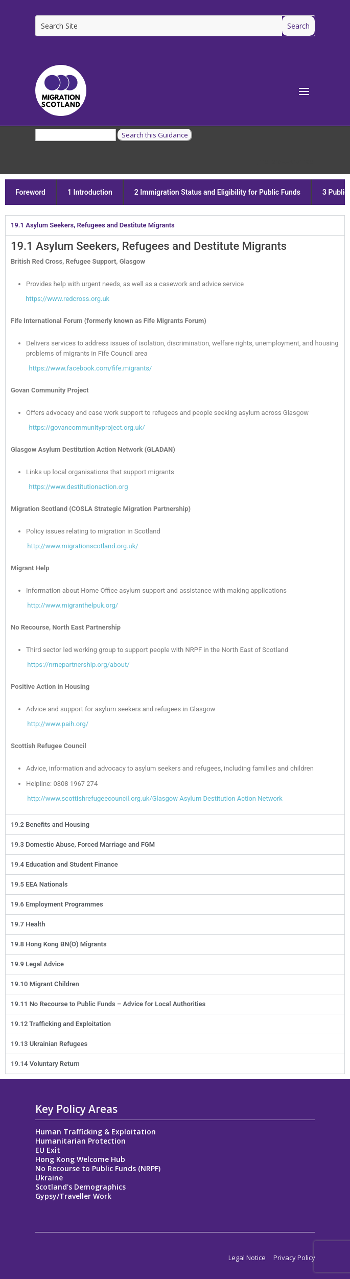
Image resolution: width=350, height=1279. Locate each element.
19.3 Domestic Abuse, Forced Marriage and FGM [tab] (83, 844)
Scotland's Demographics (80, 1187)
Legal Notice (247, 1257)
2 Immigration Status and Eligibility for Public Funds (217, 192)
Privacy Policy (294, 1257)
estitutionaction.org (78, 487)
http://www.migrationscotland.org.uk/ (74, 546)
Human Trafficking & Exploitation (95, 1131)
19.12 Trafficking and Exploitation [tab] (61, 1024)
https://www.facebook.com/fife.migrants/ (81, 368)
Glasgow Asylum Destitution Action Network (217, 798)
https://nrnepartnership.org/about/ (78, 664)
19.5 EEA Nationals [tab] (39, 884)
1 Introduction (89, 192)
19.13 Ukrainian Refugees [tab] (49, 1044)
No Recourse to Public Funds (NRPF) (97, 1168)
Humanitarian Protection (80, 1141)
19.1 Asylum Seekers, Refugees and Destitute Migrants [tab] (93, 225)
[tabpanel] (175, 525)
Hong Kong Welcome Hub (80, 1159)
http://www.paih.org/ (49, 724)
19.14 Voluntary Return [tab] (45, 1063)
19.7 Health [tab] (28, 924)
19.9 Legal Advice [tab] (37, 964)
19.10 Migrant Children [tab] (45, 984)
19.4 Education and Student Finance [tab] (64, 864)
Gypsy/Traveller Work (73, 1196)
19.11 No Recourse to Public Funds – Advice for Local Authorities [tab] (108, 1004)
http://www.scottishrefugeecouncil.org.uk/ (81, 798)
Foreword (30, 192)
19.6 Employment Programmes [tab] (57, 904)
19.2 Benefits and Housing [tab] (50, 824)
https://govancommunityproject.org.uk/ (78, 427)
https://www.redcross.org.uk (60, 299)
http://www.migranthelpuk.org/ (64, 605)
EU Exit (47, 1150)
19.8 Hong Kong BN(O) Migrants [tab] (59, 944)
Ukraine (49, 1177)
